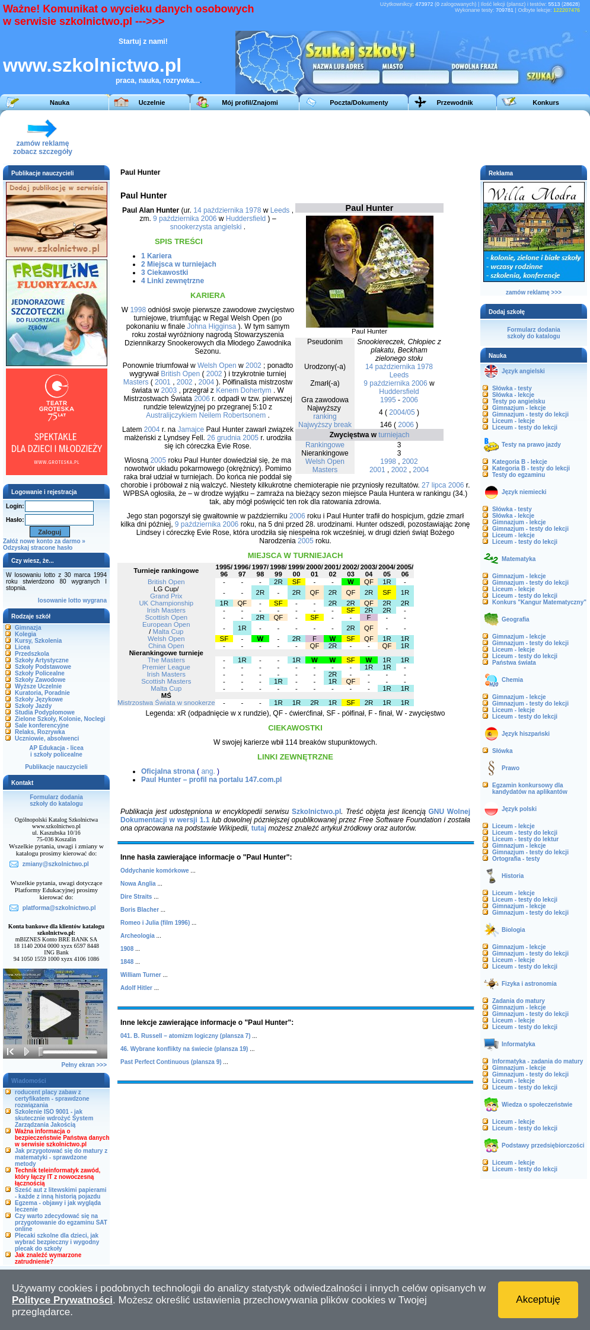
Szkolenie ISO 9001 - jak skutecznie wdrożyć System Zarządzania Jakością (54, 1118)
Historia (513, 876)
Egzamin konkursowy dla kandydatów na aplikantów (529, 788)
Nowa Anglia (138, 883)
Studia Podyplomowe (45, 712)
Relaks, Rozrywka (40, 732)
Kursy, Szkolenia (38, 640)
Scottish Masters (166, 681)
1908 (126, 949)
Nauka (59, 102)
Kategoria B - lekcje (519, 462)
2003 (169, 390)
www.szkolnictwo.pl (92, 65)
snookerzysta (191, 227)
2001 (377, 470)
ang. (208, 771)
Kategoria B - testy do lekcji (531, 468)
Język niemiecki (524, 492)
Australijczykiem (171, 415)
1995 (388, 400)
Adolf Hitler (136, 988)
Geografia (516, 619)
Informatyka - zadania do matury (537, 1061)
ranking (324, 416)
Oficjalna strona (168, 771)
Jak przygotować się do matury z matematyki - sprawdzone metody (61, 1157)
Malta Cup (168, 631)
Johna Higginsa (212, 326)
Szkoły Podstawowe (43, 667)
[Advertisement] (367, 137)
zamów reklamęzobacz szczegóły (42, 144)
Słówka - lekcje (513, 395)
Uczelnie (152, 102)
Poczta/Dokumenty (359, 102)
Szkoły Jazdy (33, 706)
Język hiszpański (526, 733)
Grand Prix (166, 596)
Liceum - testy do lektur (525, 839)
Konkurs (545, 102)
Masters (325, 470)
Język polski (519, 809)
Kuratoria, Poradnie (42, 693)
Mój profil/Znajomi (250, 102)
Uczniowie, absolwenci (47, 738)
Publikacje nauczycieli (56, 767)
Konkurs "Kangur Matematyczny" (539, 602)
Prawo (510, 768)
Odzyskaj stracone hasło (37, 547)
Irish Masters (166, 610)
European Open (166, 624)
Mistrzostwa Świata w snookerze (166, 702)
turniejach (393, 435)
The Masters (166, 660)
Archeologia (137, 935)
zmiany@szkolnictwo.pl (56, 864)
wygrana (94, 600)
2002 (410, 461)
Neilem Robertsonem (232, 415)
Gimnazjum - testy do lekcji (530, 414)
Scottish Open (166, 617)
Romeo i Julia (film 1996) (155, 922)
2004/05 (401, 412)
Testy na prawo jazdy (531, 444)
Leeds (399, 375)
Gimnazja (28, 627)
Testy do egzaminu (518, 475)
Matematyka (518, 559)
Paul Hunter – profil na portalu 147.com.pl (211, 779)
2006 (420, 383)
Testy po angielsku (518, 401)
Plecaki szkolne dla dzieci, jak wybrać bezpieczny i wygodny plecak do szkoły (57, 1242)
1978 (425, 367)
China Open (166, 645)
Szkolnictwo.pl (316, 811)
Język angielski (523, 371)
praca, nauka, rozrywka (155, 80)
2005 (251, 438)
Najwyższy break (325, 425)
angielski (228, 227)
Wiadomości (28, 1081)
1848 (126, 962)
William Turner (140, 975)
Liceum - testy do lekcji (524, 427)
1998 (388, 461)
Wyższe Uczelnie (38, 686)
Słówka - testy (512, 388)
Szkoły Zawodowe (40, 680)
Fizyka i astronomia (529, 983)
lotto (74, 600)
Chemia (512, 680)
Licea (22, 647)
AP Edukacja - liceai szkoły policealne (56, 751)
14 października (390, 367)
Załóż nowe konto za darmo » (44, 541)
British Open (180, 374)
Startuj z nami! (143, 41)
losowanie (52, 600)
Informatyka (518, 1044)
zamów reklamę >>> (534, 292)
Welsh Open (325, 461)
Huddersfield (399, 391)
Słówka (502, 751)
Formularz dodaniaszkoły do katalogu (56, 800)
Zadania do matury (518, 1001)
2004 (421, 470)
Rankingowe (325, 445)
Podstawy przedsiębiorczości (543, 1145)
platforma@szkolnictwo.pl (59, 908)
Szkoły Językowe (39, 699)
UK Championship (166, 603)
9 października (386, 383)
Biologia (513, 930)
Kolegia (25, 634)
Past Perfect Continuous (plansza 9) (171, 1062)
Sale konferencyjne (42, 725)
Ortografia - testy (516, 858)
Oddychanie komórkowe (154, 870)
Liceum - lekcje (513, 421)
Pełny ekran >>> (84, 1065)
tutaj (258, 828)
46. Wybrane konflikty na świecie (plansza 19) (184, 1049)
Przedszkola (32, 653)
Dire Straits (136, 896)
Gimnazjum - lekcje (519, 408)
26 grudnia (224, 438)
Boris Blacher (139, 909)
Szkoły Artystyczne (42, 660)
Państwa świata (514, 662)
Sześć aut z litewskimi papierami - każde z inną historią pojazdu (61, 1193)
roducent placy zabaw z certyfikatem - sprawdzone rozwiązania (52, 1098)
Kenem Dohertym (243, 390)
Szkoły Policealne (40, 673)
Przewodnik (454, 102)
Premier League (166, 667)
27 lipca (434, 485)
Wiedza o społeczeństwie (537, 1104)
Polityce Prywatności (62, 1300)
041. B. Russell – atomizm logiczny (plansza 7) (185, 1036)
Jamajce (191, 429)
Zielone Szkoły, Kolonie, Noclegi (60, 719)
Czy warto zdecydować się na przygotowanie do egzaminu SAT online (61, 1222)
